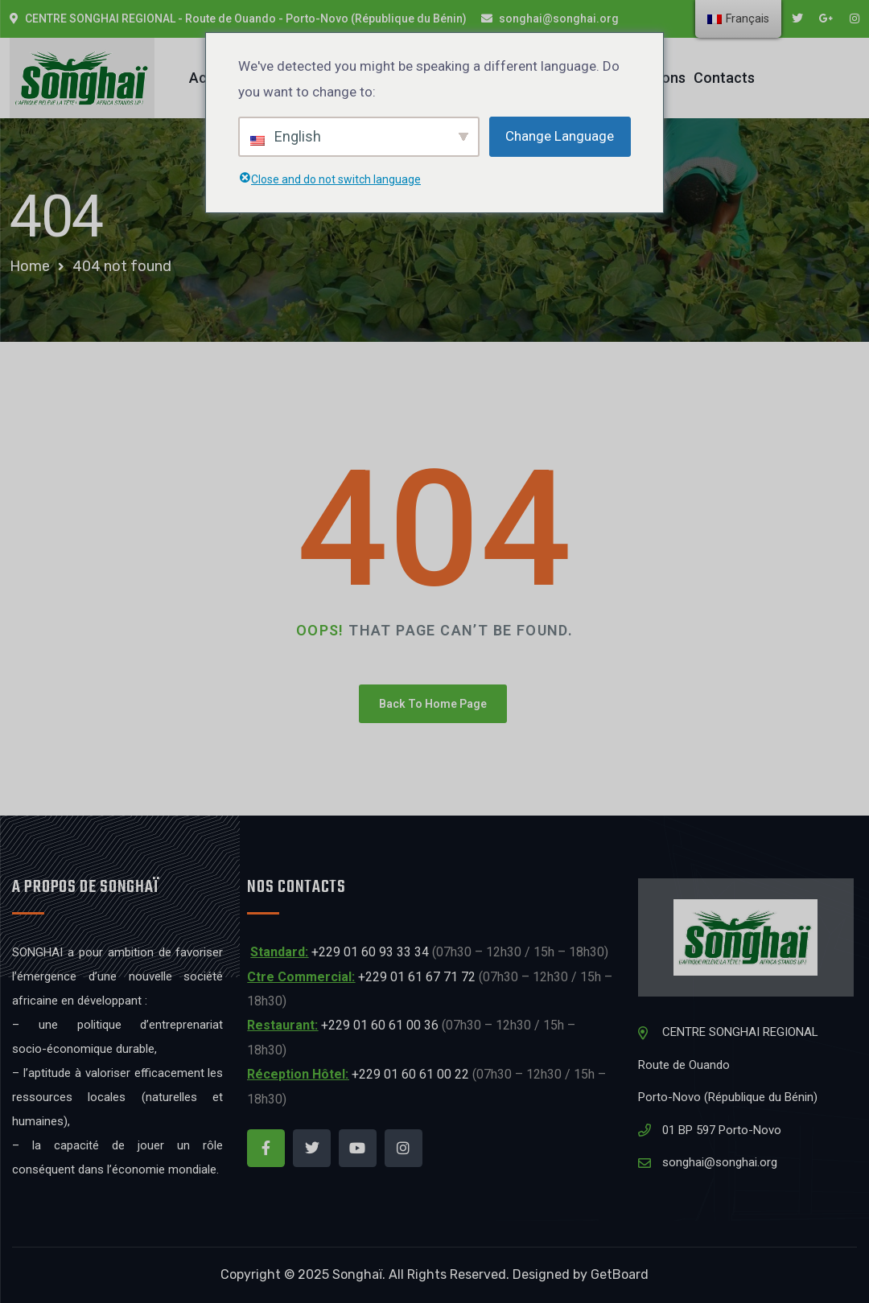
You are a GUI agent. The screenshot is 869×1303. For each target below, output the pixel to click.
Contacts (724, 77)
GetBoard (620, 1274)
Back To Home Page (433, 703)
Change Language (559, 136)
